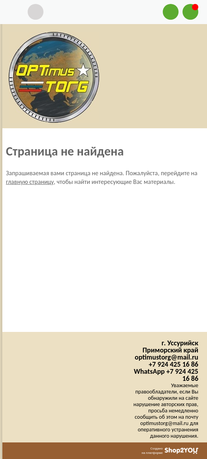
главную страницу (30, 181)
